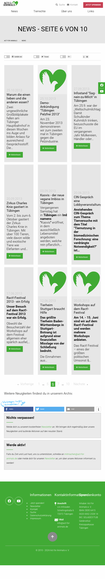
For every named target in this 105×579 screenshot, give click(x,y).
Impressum (35, 532)
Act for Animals (11, 41)
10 (68, 398)
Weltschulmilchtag (87, 119)
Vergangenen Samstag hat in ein (56, 230)
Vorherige (27, 398)
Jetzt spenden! (93, 5)
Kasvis (45, 238)
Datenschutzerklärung (40, 529)
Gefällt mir (17, 57)
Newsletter (47, 440)
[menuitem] (14, 12)
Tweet (45, 57)
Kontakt (34, 523)
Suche (33, 526)
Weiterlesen (15, 163)
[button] (18, 422)
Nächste (80, 398)
